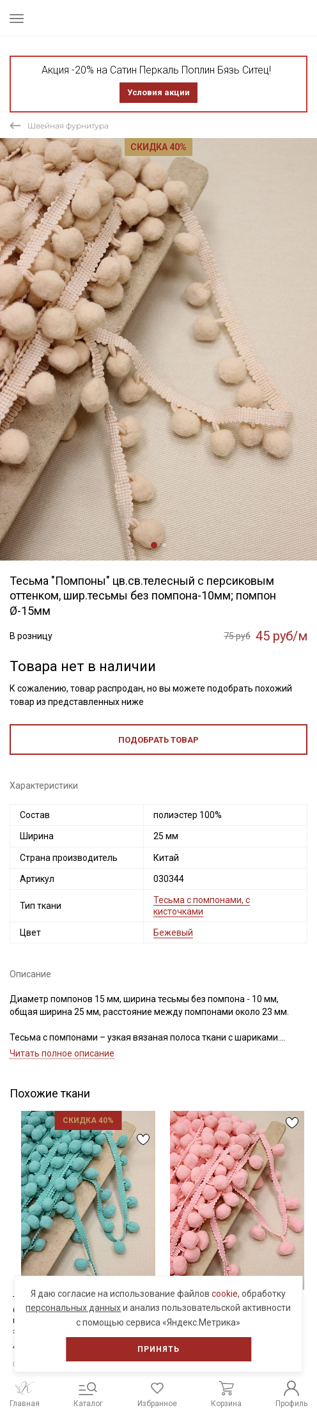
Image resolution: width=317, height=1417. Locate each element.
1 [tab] (154, 545)
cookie (225, 1294)
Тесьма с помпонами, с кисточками (201, 906)
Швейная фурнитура (68, 125)
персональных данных (73, 1308)
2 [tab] (164, 545)
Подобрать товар (158, 740)
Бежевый (173, 932)
